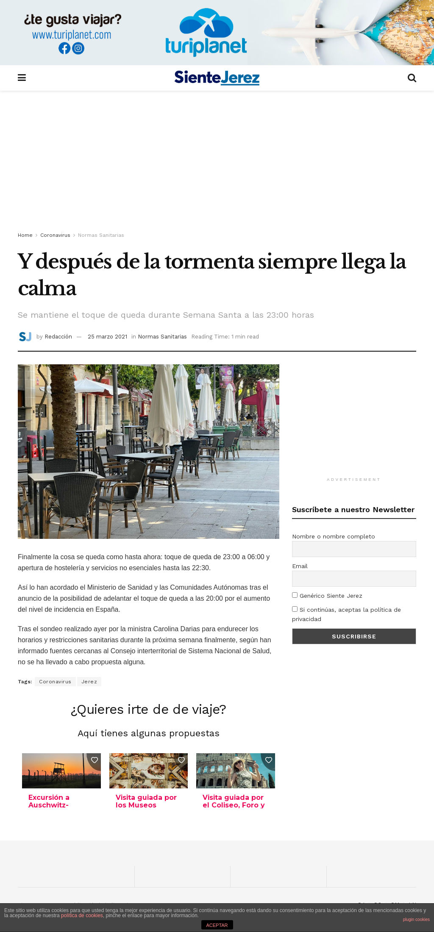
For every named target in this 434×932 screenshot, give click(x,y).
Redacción (58, 336)
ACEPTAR (217, 925)
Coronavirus (55, 235)
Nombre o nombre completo (333, 536)
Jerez (89, 682)
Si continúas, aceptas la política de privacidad (346, 614)
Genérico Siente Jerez (327, 595)
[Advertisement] (217, 162)
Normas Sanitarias (101, 235)
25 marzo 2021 (107, 336)
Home (25, 235)
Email (300, 566)
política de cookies (82, 915)
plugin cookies (416, 919)
